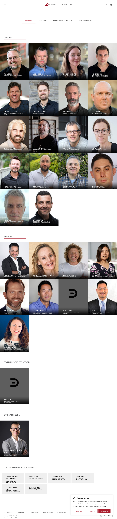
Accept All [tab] (104, 511)
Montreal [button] (35, 512)
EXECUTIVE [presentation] (43, 21)
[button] (5, 4)
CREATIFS (8, 37)
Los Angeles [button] (9, 512)
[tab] (29, 20)
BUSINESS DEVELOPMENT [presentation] (62, 21)
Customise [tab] (79, 511)
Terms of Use (14, 518)
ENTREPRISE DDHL (12, 415)
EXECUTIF (8, 236)
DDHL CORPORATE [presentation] (85, 21)
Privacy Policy (7, 518)
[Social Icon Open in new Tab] (101, 515)
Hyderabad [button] (61, 512)
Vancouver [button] (22, 512)
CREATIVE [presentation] (28, 21)
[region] (91, 505)
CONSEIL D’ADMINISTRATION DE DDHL (19, 468)
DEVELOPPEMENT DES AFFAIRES (17, 362)
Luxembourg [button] (48, 512)
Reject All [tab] (92, 511)
